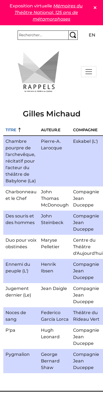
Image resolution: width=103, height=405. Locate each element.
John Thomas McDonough (55, 198)
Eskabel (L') (85, 141)
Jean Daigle (54, 288)
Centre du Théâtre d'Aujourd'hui (88, 247)
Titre (10, 129)
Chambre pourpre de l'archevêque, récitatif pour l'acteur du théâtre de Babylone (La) (20, 161)
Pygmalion (17, 354)
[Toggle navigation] (88, 71)
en (92, 35)
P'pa (10, 330)
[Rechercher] (43, 35)
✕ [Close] (95, 7)
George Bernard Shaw (50, 361)
